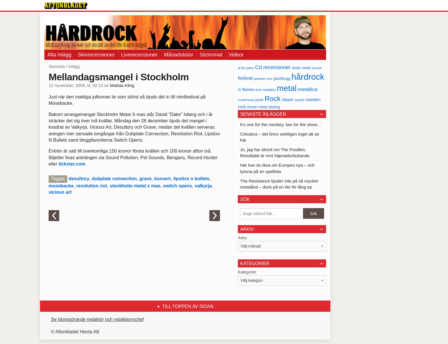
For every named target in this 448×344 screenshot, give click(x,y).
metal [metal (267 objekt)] (286, 88)
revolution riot (91, 185)
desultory (78, 178)
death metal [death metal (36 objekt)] (301, 68)
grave (145, 178)
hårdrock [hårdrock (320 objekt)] (308, 76)
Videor (236, 55)
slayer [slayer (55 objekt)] (288, 99)
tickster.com (72, 163)
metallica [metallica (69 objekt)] (307, 89)
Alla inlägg (59, 55)
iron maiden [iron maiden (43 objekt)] (265, 90)
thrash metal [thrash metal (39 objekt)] (257, 107)
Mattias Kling (122, 85)
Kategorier (247, 272)
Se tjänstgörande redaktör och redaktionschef (97, 319)
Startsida (57, 66)
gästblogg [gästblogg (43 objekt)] (281, 78)
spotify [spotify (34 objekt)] (300, 100)
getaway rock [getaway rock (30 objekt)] (263, 78)
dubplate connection (114, 178)
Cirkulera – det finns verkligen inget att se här (279, 137)
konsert (162, 178)
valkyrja (203, 185)
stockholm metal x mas (135, 185)
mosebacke (61, 185)
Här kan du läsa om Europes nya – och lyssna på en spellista (277, 168)
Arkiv (242, 237)
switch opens (177, 185)
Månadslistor (179, 55)
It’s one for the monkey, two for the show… (280, 124)
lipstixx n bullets (191, 178)
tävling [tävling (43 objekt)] (274, 107)
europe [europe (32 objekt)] (317, 68)
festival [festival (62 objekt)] (245, 78)
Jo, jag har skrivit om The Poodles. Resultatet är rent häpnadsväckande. (275, 152)
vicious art (60, 192)
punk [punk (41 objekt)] (259, 100)
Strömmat (211, 55)
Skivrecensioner (96, 55)
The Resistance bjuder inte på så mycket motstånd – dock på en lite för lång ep (279, 183)
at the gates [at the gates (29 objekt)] (246, 68)
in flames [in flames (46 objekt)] (246, 89)
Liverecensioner (139, 55)
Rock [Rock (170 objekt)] (272, 98)
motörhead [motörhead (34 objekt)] (246, 100)
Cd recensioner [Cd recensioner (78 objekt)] (273, 67)
